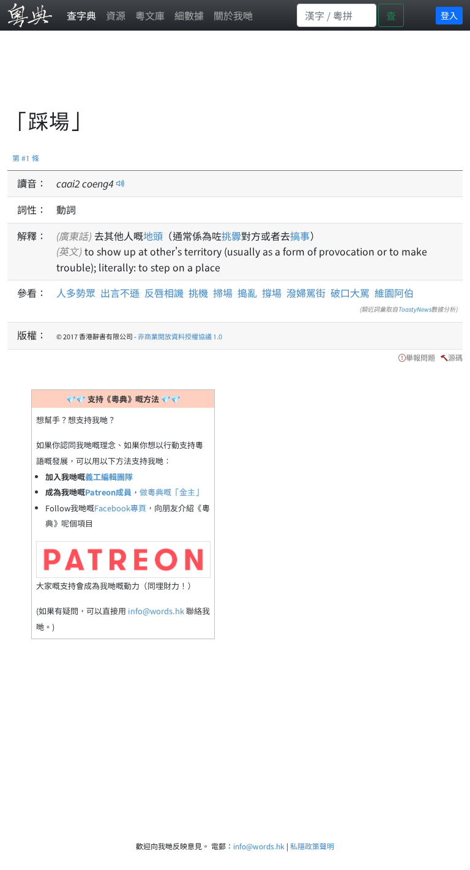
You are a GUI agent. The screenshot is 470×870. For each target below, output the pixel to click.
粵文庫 (150, 15)
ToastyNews (414, 308)
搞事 (300, 235)
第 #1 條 (25, 157)
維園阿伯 (394, 292)
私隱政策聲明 (312, 846)
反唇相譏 (164, 292)
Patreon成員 (108, 492)
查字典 (81, 15)
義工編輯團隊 (109, 476)
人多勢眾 (75, 292)
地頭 (153, 235)
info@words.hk (156, 611)
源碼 (455, 357)
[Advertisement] (230, 76)
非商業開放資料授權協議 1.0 (180, 336)
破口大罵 (350, 292)
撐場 (272, 292)
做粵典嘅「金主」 (171, 492)
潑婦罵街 (306, 292)
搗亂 (247, 292)
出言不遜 (120, 292)
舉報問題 (420, 357)
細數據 (189, 15)
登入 (449, 15)
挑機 (198, 292)
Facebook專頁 (120, 508)
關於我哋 (233, 15)
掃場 (223, 292)
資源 (115, 15)
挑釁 (231, 235)
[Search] (336, 15)
